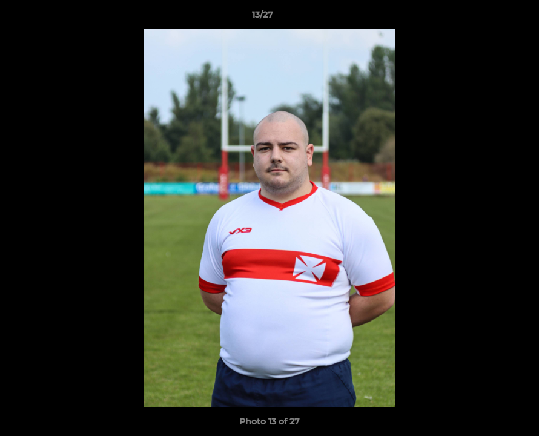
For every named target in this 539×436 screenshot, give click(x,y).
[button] (488, 17)
